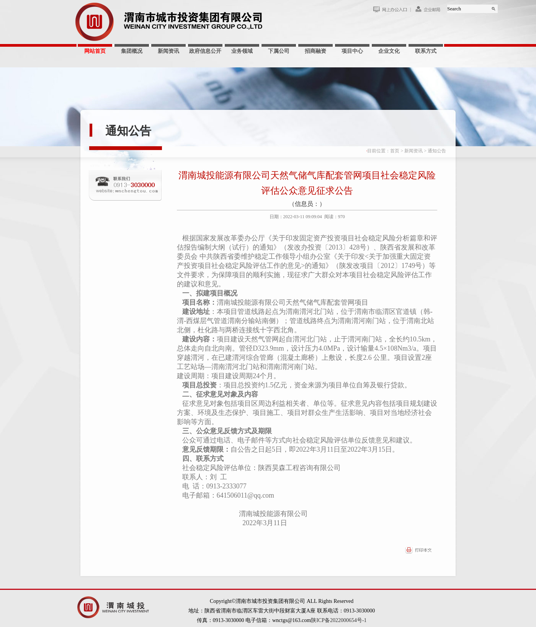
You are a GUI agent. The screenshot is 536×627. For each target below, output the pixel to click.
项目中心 (352, 51)
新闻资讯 (168, 51)
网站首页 (95, 51)
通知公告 (128, 130)
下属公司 (278, 51)
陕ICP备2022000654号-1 (338, 620)
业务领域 (242, 51)
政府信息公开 (205, 51)
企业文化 (389, 51)
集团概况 (131, 51)
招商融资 (315, 51)
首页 (394, 150)
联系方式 (425, 51)
